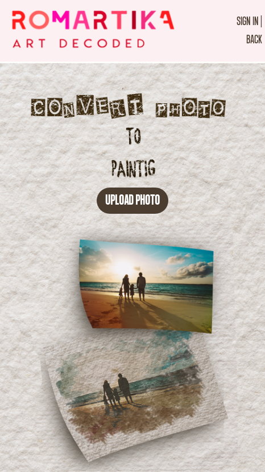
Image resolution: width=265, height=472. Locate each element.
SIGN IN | (249, 21)
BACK (254, 40)
